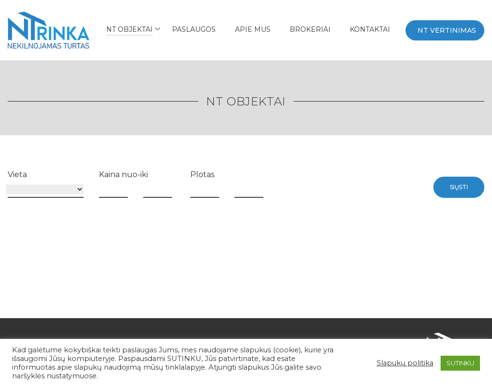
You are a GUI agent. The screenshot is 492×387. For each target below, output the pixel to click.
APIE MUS (253, 29)
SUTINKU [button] (460, 363)
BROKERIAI (310, 29)
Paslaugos (194, 29)
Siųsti (459, 187)
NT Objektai (129, 29)
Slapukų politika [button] (405, 363)
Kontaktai (370, 29)
